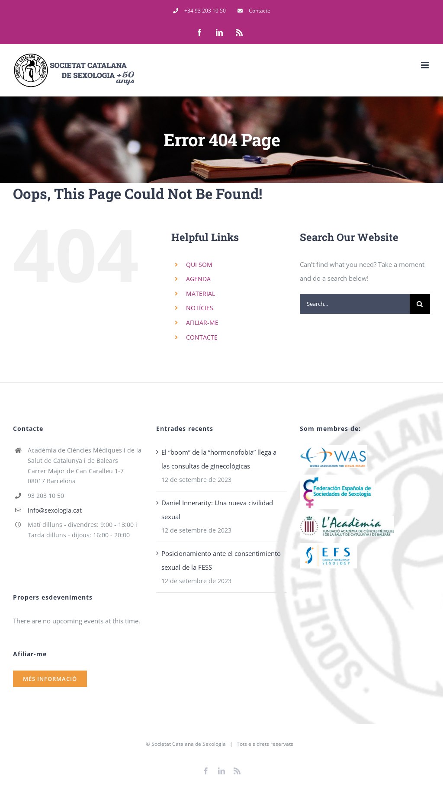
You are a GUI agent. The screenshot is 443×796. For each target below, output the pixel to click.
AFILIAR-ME (202, 322)
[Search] (420, 304)
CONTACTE (202, 337)
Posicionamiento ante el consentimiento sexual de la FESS (221, 560)
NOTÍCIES (199, 308)
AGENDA (198, 279)
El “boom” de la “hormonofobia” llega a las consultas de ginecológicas (218, 459)
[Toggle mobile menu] (425, 65)
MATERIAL (200, 293)
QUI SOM (199, 264)
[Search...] (355, 304)
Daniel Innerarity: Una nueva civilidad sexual (217, 509)
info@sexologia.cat (55, 510)
